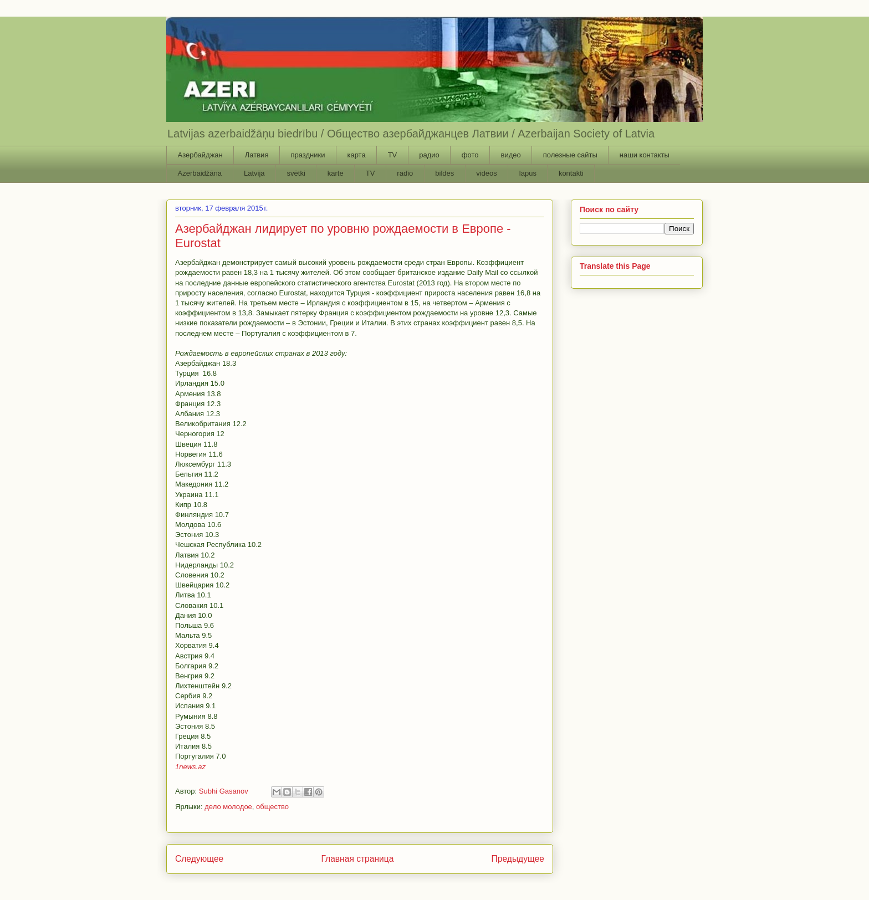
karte (336, 173)
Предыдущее (518, 858)
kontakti (571, 173)
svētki (296, 173)
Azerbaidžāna (200, 173)
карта (356, 155)
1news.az (190, 767)
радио (429, 155)
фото (470, 155)
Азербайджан (200, 155)
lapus (527, 173)
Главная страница (357, 858)
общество (272, 806)
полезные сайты (570, 155)
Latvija (254, 173)
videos (486, 173)
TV (392, 155)
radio (405, 173)
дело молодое (228, 806)
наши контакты (644, 155)
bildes (444, 173)
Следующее (199, 858)
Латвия (257, 155)
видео (510, 155)
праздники (307, 155)
